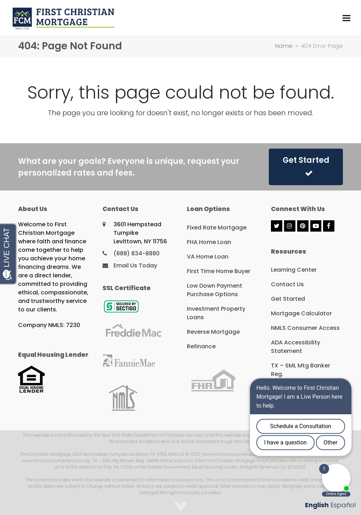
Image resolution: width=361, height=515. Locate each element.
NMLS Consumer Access (305, 328)
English (317, 504)
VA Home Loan (207, 257)
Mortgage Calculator (301, 313)
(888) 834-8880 (136, 253)
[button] (346, 18)
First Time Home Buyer (218, 271)
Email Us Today (135, 265)
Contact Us (287, 284)
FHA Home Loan (209, 242)
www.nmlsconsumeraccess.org (55, 461)
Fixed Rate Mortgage (216, 227)
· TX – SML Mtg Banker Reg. (117, 461)
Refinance (201, 346)
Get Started (306, 166)
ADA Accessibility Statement (295, 346)
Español (343, 504)
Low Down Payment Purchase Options (214, 290)
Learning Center (294, 270)
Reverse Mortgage (213, 332)
